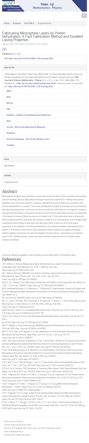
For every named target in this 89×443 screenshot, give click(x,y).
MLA (9, 121)
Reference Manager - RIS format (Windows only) (28, 139)
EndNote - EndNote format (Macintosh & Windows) (29, 115)
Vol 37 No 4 (29, 23)
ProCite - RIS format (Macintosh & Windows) (26, 127)
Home (7, 23)
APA (8, 97)
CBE (8, 109)
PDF (4, 49)
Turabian (10, 145)
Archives (17, 23)
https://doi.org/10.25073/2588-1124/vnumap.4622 (30, 58)
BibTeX (10, 103)
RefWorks (11, 133)
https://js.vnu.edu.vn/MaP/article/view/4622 (36, 83)
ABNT (9, 91)
